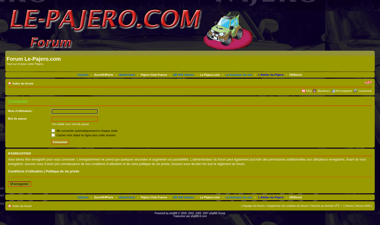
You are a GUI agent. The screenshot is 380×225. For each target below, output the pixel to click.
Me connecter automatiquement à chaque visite (84, 130)
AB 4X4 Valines (183, 74)
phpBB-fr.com (199, 216)
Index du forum (22, 83)
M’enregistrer (343, 90)
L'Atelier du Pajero (271, 74)
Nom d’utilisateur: (20, 110)
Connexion (365, 90)
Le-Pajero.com (210, 74)
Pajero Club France (154, 74)
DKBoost (295, 74)
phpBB (173, 213)
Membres (323, 90)
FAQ (309, 90)
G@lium (82, 74)
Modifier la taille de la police (368, 82)
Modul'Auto (127, 74)
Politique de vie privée (62, 171)
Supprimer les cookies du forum (287, 205)
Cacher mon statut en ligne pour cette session (83, 135)
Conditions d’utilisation (25, 171)
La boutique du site (239, 74)
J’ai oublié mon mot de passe (70, 124)
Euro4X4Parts (103, 74)
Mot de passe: (17, 118)
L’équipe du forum (252, 205)
